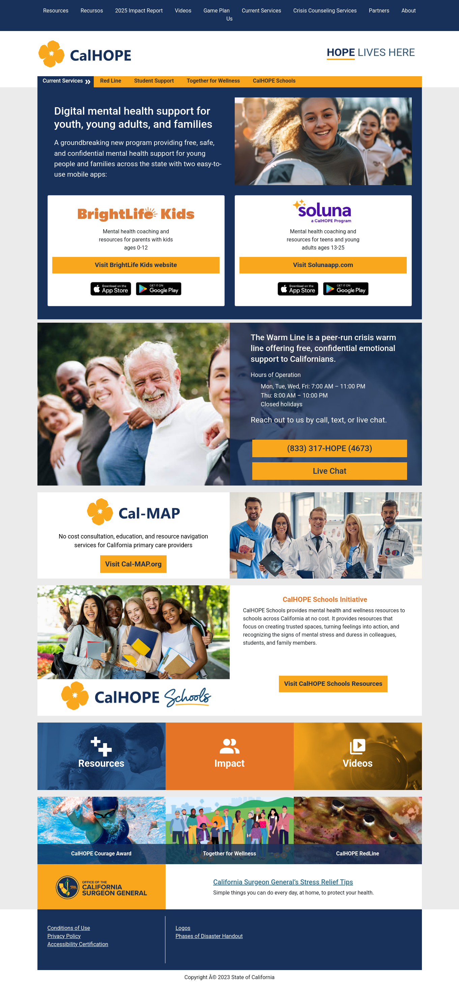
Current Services (261, 10)
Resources (55, 10)
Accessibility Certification (78, 944)
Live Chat (330, 471)
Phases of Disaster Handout (209, 936)
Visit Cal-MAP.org (133, 564)
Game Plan (216, 10)
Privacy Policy (64, 936)
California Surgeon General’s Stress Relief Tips (283, 882)
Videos (183, 10)
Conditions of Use (69, 928)
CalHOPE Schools (274, 81)
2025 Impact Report (139, 10)
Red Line (110, 81)
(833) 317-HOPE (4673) (329, 448)
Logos (183, 928)
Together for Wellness (213, 81)
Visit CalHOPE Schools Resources (333, 683)
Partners (379, 10)
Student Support (154, 81)
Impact (229, 763)
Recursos (92, 10)
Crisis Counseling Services (325, 10)
